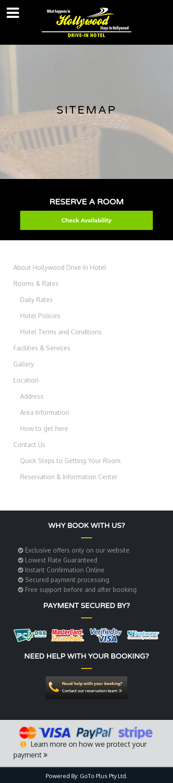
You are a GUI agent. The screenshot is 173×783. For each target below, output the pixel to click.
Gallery (23, 364)
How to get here (44, 428)
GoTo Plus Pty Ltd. (103, 775)
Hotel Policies (40, 315)
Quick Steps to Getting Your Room (70, 460)
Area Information (44, 412)
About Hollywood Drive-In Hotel (59, 267)
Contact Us (29, 444)
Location (26, 380)
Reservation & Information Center (68, 477)
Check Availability (86, 220)
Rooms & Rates (36, 283)
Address (31, 396)
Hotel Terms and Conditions (61, 332)
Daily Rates (36, 299)
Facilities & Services (41, 348)
